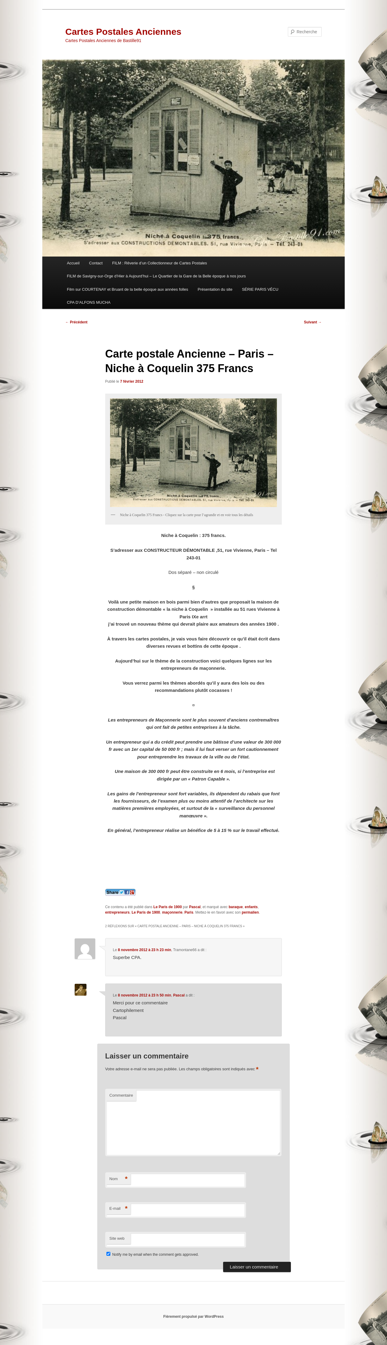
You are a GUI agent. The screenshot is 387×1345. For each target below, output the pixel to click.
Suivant (313, 322)
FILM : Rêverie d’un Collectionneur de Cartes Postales (159, 263)
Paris (188, 912)
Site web (117, 1238)
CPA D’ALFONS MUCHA (88, 302)
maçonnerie (172, 912)
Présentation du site (215, 289)
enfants (251, 907)
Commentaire (121, 1095)
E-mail (118, 1208)
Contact (96, 263)
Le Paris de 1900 (167, 907)
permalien (250, 912)
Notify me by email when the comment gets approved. (152, 1254)
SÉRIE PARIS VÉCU (260, 289)
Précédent (76, 322)
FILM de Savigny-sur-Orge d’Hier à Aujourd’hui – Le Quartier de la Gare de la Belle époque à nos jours (156, 276)
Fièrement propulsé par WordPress (193, 1316)
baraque (236, 907)
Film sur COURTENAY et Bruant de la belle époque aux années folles (127, 289)
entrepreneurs (117, 912)
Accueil (73, 263)
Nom (118, 1179)
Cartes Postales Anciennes (123, 32)
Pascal (194, 907)
